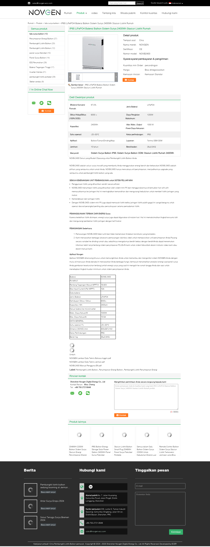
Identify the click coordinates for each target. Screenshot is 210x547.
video (94, 12)
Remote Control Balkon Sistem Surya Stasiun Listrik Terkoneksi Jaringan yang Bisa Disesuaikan (169, 452)
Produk (80, 12)
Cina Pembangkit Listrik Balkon (63, 544)
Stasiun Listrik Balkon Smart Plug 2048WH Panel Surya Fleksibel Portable (123, 450)
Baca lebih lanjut (48, 492)
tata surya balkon (52, 23)
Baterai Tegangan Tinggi (39, 67)
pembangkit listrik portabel (40, 77)
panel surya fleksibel (38, 53)
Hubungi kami (169, 12)
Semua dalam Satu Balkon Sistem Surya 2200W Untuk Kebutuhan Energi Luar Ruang (146, 452)
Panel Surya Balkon (37, 58)
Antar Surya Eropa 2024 (52, 501)
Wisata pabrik (128, 12)
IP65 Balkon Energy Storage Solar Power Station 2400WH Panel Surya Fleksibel (101, 450)
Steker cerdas (35, 81)
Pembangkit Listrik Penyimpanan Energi (140, 370)
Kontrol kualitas (148, 12)
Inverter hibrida (35, 72)
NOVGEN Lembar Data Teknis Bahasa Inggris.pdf (90, 358)
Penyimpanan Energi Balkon (41, 38)
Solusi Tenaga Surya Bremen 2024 (54, 518)
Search (139, 3)
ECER (174, 544)
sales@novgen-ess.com (42, 3)
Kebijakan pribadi (41, 544)
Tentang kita (109, 12)
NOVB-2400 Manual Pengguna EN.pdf (85, 365)
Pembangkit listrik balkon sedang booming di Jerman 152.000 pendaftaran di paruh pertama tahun (55, 486)
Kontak (131, 80)
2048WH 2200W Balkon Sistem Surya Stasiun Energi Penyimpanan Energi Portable (78, 452)
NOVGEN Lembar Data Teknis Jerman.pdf (87, 362)
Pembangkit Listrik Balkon (40, 43)
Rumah (68, 12)
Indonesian (177, 3)
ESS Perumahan (36, 62)
